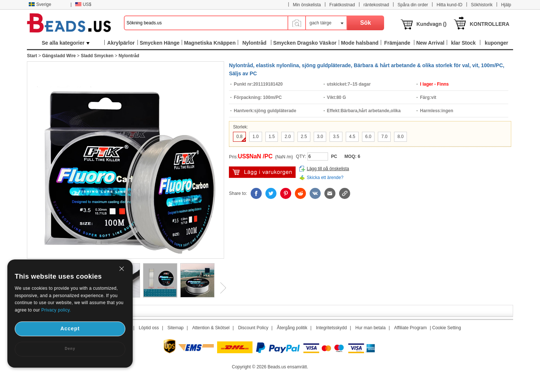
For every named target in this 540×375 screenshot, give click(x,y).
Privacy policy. (56, 310)
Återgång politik (292, 327)
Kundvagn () (432, 24)
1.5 (272, 136)
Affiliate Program (410, 327)
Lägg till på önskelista (328, 168)
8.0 (400, 136)
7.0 (384, 136)
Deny (70, 349)
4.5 (352, 136)
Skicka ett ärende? (325, 177)
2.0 (288, 136)
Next (220, 287)
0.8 (239, 136)
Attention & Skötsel (210, 327)
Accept (70, 328)
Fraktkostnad (342, 4)
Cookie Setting (446, 327)
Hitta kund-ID (449, 4)
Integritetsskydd (331, 327)
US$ (83, 4)
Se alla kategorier (66, 43)
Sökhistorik (482, 4)
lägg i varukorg (262, 172)
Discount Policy (253, 327)
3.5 (336, 136)
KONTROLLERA (489, 24)
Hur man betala (370, 327)
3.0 (320, 136)
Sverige (39, 4)
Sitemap (175, 327)
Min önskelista (307, 4)
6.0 (368, 136)
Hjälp (506, 4)
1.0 (255, 136)
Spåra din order (413, 4)
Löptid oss (149, 327)
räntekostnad (376, 4)
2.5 (304, 136)
